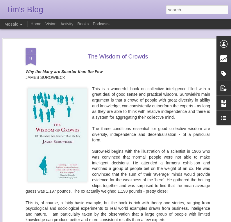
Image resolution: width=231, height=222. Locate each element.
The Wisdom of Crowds (118, 50)
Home (36, 24)
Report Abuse (150, 219)
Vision (50, 24)
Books (83, 24)
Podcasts (101, 24)
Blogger (133, 219)
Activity (66, 24)
